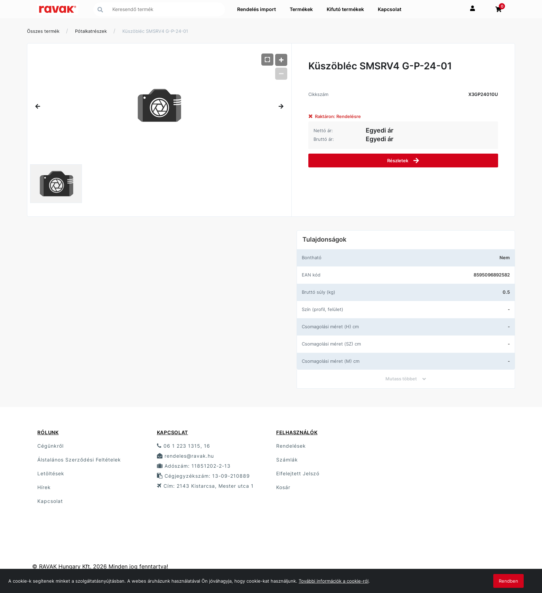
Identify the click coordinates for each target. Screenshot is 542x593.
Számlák (287, 460)
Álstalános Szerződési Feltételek (79, 460)
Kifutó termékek (345, 9)
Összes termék (43, 31)
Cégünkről (50, 446)
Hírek (44, 487)
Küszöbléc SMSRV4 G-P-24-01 (155, 31)
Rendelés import (256, 9)
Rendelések (291, 446)
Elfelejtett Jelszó (297, 473)
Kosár (283, 487)
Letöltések (50, 473)
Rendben (508, 581)
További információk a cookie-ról (333, 581)
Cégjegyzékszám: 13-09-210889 (203, 476)
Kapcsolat (389, 9)
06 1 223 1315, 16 (183, 446)
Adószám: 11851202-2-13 (194, 466)
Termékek (301, 9)
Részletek (403, 160)
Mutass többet (405, 378)
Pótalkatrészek (91, 31)
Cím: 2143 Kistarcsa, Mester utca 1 (205, 486)
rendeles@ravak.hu (185, 456)
